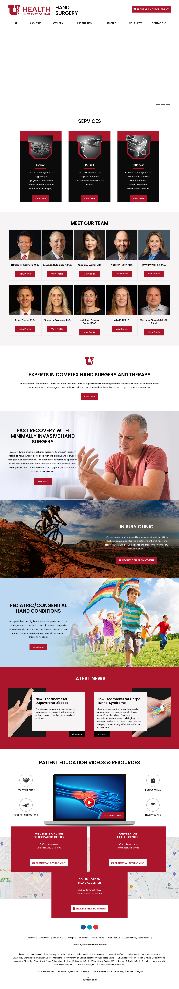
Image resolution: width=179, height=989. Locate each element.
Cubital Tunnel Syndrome (138, 172)
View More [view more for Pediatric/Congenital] (38, 647)
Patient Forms (153, 783)
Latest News (89, 678)
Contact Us (114, 937)
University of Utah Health (29, 954)
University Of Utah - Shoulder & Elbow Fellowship (38, 961)
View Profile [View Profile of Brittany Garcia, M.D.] (154, 273)
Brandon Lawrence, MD (153, 961)
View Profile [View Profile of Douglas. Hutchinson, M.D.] (57, 273)
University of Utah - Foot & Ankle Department (141, 957)
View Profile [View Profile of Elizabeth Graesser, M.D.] (57, 328)
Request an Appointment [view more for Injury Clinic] (138, 560)
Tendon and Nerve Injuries (40, 184)
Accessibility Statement (136, 937)
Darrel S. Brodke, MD (77, 961)
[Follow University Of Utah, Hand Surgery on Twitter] (89, 927)
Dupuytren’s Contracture (41, 180)
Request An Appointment (153, 9)
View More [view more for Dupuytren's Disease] (77, 734)
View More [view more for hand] (40, 198)
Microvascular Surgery (40, 188)
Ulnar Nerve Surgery (138, 176)
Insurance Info (153, 807)
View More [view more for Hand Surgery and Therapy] (89, 396)
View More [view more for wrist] (89, 198)
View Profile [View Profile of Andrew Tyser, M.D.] (122, 273)
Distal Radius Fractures (89, 172)
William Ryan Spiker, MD (102, 961)
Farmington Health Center (89, 881)
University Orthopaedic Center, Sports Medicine (37, 957)
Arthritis (90, 184)
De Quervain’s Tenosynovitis (89, 180)
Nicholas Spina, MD (63, 964)
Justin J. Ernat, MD (86, 964)
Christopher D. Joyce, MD (112, 964)
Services (89, 121)
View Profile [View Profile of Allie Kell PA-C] (122, 328)
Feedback (83, 937)
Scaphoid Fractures (89, 176)
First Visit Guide (26, 783)
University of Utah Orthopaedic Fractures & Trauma (134, 954)
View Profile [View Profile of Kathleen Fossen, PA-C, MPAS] (90, 332)
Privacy (57, 937)
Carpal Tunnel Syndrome (40, 172)
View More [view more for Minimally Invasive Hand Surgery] (42, 481)
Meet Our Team (89, 223)
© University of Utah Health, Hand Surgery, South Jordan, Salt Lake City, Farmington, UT (89, 971)
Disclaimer (44, 937)
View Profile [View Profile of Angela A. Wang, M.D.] (90, 273)
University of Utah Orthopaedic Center (36, 881)
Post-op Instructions (26, 807)
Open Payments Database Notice (89, 944)
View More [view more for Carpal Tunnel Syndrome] (101, 734)
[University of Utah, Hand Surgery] (43, 10)
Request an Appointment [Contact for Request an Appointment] (38, 909)
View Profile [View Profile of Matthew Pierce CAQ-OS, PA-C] (154, 332)
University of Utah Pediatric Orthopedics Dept (90, 957)
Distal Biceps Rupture (138, 188)
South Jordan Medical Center (142, 881)
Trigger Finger (41, 176)
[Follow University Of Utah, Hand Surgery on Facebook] (83, 927)
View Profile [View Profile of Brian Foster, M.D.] (25, 328)
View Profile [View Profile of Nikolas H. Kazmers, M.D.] (25, 273)
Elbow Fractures (138, 180)
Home (16, 23)
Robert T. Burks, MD (128, 961)
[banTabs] (158, 104)
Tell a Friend (98, 937)
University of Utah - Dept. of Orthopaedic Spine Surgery (75, 954)
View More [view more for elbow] (138, 198)
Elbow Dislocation (138, 184)
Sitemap (69, 937)
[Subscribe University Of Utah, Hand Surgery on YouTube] (95, 927)
